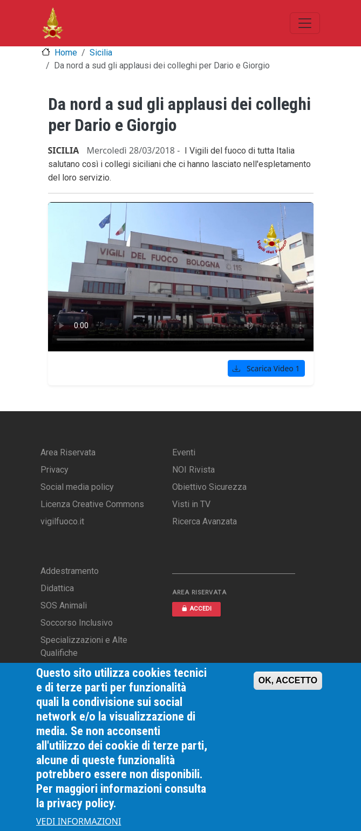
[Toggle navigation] (305, 23)
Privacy (54, 470)
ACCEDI (196, 608)
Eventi (183, 452)
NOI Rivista (193, 470)
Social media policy (77, 487)
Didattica (57, 588)
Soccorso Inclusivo (76, 623)
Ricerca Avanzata (204, 521)
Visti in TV (191, 504)
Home (66, 52)
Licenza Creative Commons (92, 504)
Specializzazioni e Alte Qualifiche (83, 646)
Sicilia (101, 52)
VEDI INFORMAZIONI (78, 821)
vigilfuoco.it (62, 521)
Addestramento (69, 571)
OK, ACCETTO (287, 680)
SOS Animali (63, 605)
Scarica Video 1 (266, 368)
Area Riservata (68, 452)
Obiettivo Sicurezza (209, 487)
